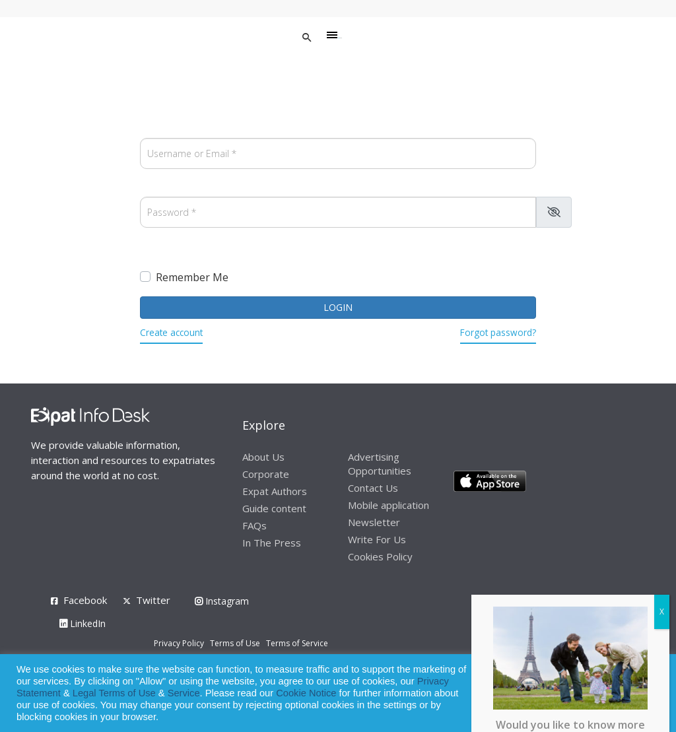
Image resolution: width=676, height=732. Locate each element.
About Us (263, 456)
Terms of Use (235, 643)
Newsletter (374, 522)
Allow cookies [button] (571, 693)
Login (338, 307)
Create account (171, 332)
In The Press (271, 542)
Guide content (274, 508)
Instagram (222, 601)
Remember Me (192, 277)
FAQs (254, 525)
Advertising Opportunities (379, 463)
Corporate (265, 474)
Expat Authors (274, 491)
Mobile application (388, 505)
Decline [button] (631, 693)
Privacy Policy (179, 643)
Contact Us (373, 487)
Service (184, 693)
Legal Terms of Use (114, 693)
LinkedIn (82, 623)
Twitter (153, 600)
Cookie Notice (306, 693)
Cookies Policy (380, 556)
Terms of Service (297, 643)
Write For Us (377, 539)
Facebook (85, 600)
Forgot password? (498, 332)
